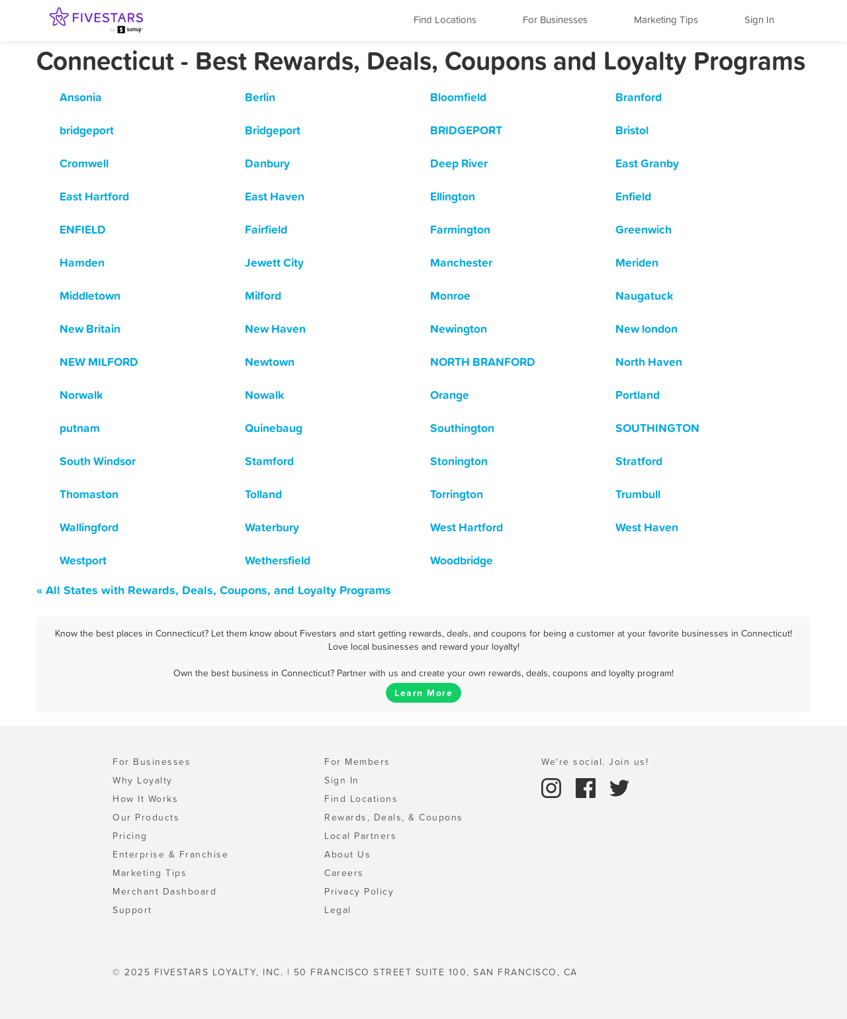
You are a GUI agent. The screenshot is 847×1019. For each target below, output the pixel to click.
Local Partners (360, 835)
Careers (344, 872)
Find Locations (445, 19)
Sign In (759, 19)
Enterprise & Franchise (170, 854)
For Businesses (555, 19)
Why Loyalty (142, 780)
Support (132, 909)
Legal (337, 909)
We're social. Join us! (594, 761)
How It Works (145, 798)
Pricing (130, 835)
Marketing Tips (666, 19)
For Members (357, 761)
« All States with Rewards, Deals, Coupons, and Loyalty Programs (213, 590)
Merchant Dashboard (164, 891)
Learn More (423, 692)
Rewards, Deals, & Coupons (393, 817)
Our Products (145, 817)
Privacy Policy (359, 891)
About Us (347, 854)
